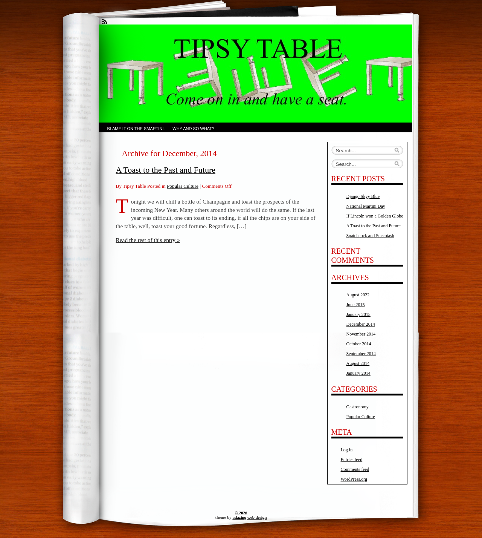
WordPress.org (354, 479)
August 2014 (358, 363)
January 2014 (358, 373)
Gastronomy (357, 406)
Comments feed (355, 469)
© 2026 (241, 512)
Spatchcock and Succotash (370, 235)
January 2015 (358, 314)
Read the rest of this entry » (148, 240)
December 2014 (360, 324)
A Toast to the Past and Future (165, 170)
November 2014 (361, 334)
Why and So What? (193, 128)
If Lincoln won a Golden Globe (374, 216)
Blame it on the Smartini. (136, 128)
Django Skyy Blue (363, 196)
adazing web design (249, 517)
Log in (347, 449)
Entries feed (352, 459)
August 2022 (358, 294)
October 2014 (358, 343)
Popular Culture (182, 186)
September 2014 (361, 353)
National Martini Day (365, 206)
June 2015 (355, 304)
